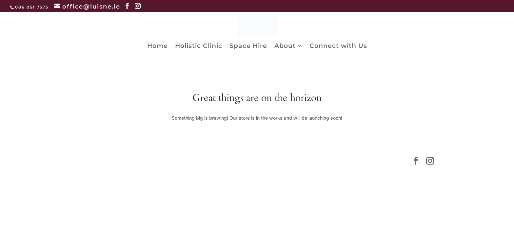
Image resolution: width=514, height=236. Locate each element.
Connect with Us (338, 46)
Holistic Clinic (198, 46)
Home (157, 46)
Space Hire (248, 46)
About (285, 46)
